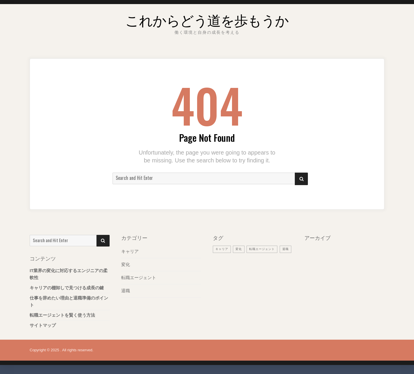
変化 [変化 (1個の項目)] (240, 249)
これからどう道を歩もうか (207, 19)
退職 (125, 290)
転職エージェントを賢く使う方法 (62, 315)
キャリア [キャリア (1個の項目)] (222, 249)
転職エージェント (138, 277)
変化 (125, 264)
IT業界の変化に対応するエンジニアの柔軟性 (69, 274)
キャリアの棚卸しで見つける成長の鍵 (67, 287)
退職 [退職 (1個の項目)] (218, 258)
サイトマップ (43, 325)
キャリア (130, 251)
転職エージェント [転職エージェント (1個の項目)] (265, 249)
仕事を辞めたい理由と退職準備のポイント (69, 301)
